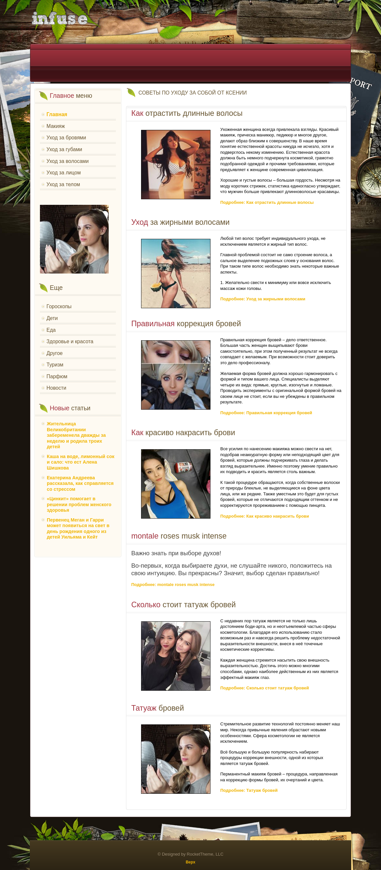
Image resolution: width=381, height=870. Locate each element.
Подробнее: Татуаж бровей (249, 790)
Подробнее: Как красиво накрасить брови (264, 516)
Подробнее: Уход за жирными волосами (262, 298)
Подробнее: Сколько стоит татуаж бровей (264, 687)
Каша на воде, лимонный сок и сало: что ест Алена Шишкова (80, 462)
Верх (190, 862)
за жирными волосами (180, 222)
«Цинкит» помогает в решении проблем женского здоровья (79, 504)
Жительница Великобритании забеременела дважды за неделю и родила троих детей (76, 435)
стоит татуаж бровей (183, 604)
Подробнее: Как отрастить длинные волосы (267, 202)
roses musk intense (179, 536)
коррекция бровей (186, 323)
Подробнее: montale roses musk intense (172, 584)
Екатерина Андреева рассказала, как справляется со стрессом (80, 483)
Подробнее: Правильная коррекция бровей (266, 412)
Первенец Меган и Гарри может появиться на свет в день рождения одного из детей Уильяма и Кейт (78, 528)
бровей (157, 708)
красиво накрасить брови (183, 432)
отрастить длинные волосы (187, 113)
